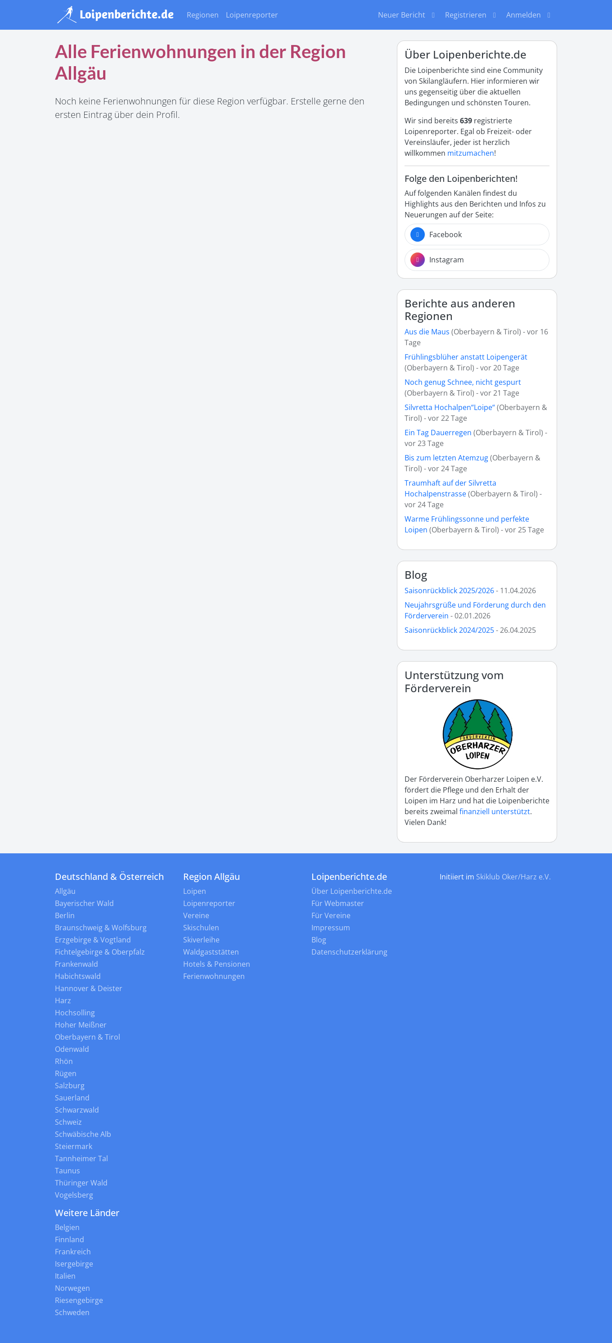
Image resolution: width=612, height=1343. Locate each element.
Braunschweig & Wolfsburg (101, 928)
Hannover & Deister (88, 988)
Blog (416, 574)
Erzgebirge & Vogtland (93, 940)
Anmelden (530, 15)
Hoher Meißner (81, 1025)
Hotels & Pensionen (216, 964)
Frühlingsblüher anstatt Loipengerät (466, 357)
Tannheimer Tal (81, 1158)
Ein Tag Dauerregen (439, 432)
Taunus (67, 1171)
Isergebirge (74, 1264)
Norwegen (72, 1288)
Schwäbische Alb (83, 1134)
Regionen (203, 15)
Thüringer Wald (81, 1183)
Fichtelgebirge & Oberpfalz (100, 952)
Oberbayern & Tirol (87, 1037)
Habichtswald (78, 976)
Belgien (67, 1227)
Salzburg (70, 1086)
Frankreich (73, 1252)
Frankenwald (76, 964)
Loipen (194, 891)
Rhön (64, 1061)
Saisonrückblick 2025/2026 (449, 590)
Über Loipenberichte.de (351, 891)
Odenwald (72, 1049)
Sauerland (72, 1098)
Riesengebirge (79, 1300)
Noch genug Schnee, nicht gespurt (463, 382)
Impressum (330, 928)
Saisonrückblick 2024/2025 (449, 630)
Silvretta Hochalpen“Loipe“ (450, 407)
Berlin (65, 915)
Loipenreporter (252, 15)
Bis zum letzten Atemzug (446, 458)
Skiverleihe (201, 940)
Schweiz (68, 1122)
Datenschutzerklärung (349, 952)
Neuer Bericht (408, 15)
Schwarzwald (77, 1110)
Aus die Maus (427, 332)
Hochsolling (75, 1013)
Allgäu (65, 891)
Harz (63, 1000)
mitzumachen (470, 153)
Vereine (196, 915)
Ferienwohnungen (214, 976)
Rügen (65, 1073)
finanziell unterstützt (494, 811)
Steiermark (73, 1146)
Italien (65, 1276)
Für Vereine (331, 915)
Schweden (72, 1312)
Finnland (69, 1239)
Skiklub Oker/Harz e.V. (513, 877)
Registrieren (472, 15)
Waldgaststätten (211, 952)
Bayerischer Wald (84, 903)
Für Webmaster (337, 903)
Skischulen (201, 928)
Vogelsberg (74, 1195)
